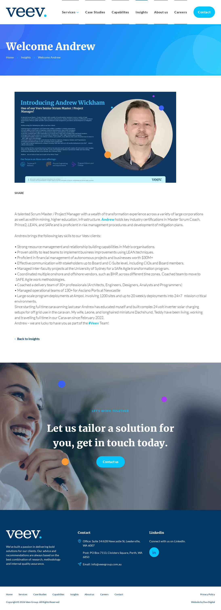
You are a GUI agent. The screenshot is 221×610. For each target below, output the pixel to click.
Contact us (110, 462)
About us (161, 12)
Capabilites (120, 12)
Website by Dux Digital (203, 602)
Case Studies (95, 12)
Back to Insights (28, 339)
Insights (142, 12)
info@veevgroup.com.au (106, 564)
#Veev (93, 323)
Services (69, 12)
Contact (204, 12)
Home (9, 594)
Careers (180, 12)
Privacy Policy (207, 594)
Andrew (107, 219)
